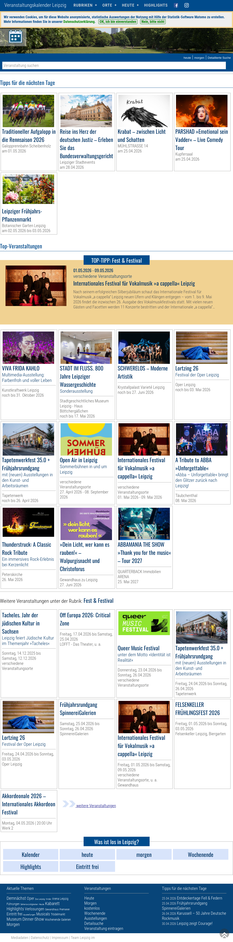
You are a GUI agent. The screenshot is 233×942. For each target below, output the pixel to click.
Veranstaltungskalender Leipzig (35, 5)
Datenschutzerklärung (79, 22)
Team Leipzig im (83, 937)
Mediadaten (19, 937)
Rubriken (83, 5)
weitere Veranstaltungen (89, 805)
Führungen (13, 904)
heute (187, 57)
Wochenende (52, 919)
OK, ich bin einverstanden (118, 22)
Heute (41, 904)
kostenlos (92, 908)
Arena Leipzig (60, 898)
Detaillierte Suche (219, 57)
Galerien (66, 919)
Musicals (43, 914)
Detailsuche (93, 923)
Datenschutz (40, 937)
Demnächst (16, 898)
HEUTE (128, 5)
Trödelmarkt (58, 914)
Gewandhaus (52, 909)
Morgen (13, 924)
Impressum (60, 937)
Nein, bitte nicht (152, 22)
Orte (107, 5)
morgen (199, 57)
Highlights (156, 5)
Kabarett (52, 903)
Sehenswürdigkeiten (29, 904)
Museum (14, 919)
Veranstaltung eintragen (103, 928)
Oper (30, 898)
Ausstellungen (29, 914)
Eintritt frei (14, 914)
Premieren (64, 909)
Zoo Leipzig (40, 899)
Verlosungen (34, 909)
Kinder (48, 899)
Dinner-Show (33, 919)
